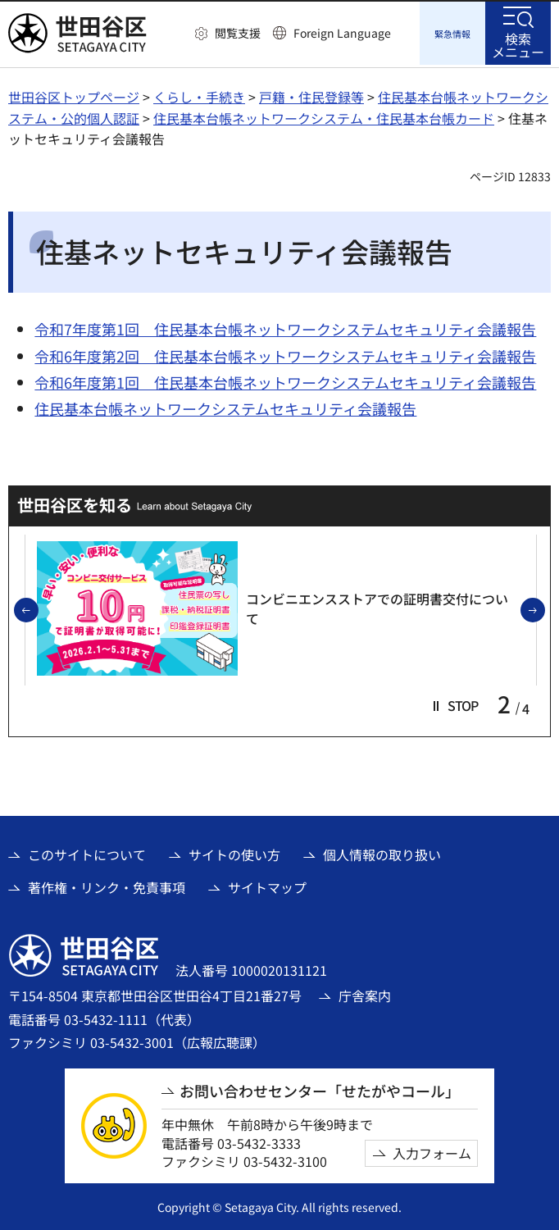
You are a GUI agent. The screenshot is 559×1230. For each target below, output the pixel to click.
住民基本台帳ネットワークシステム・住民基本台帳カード (323, 115)
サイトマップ (267, 885)
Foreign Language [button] (342, 33)
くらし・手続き (199, 94)
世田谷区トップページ (73, 94)
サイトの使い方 (234, 852)
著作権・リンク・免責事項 (106, 885)
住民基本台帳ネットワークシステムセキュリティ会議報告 (225, 406)
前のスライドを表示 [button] (38, 608)
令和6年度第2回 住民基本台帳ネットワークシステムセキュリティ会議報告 (285, 353)
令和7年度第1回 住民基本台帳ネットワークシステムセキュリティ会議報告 (285, 326)
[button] (228, 33)
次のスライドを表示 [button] (544, 608)
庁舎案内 (365, 993)
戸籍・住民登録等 (311, 94)
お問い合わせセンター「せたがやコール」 (320, 1088)
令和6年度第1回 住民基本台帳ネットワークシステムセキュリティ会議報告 (285, 379)
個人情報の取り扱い (382, 852)
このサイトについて (87, 852)
